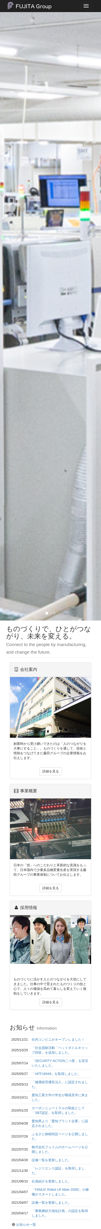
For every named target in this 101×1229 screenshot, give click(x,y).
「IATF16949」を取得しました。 (56, 1074)
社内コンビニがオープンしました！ (58, 1039)
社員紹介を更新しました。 (51, 1181)
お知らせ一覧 (26, 1224)
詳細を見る (50, 771)
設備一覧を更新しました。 (51, 1160)
